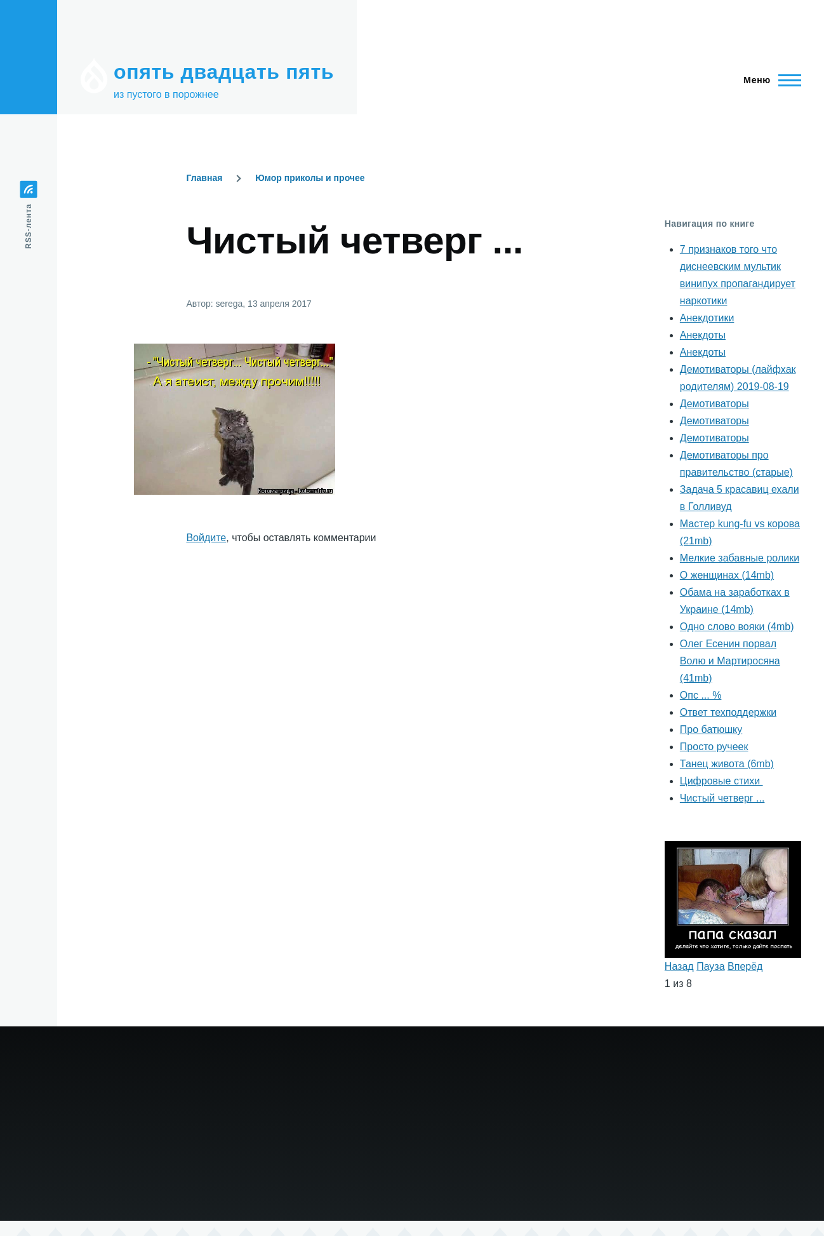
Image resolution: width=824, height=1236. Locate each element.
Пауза (710, 966)
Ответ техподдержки (728, 712)
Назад (679, 966)
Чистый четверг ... (722, 798)
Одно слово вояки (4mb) (737, 626)
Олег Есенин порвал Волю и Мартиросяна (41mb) (730, 660)
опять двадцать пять (224, 71)
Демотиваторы (714, 403)
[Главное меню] (768, 80)
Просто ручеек (714, 746)
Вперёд (745, 966)
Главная (204, 178)
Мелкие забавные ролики (739, 558)
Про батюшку (711, 729)
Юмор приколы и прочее (309, 178)
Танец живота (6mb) (727, 763)
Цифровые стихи (721, 781)
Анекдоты (703, 335)
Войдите (206, 537)
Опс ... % (701, 695)
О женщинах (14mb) (727, 575)
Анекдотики (707, 317)
